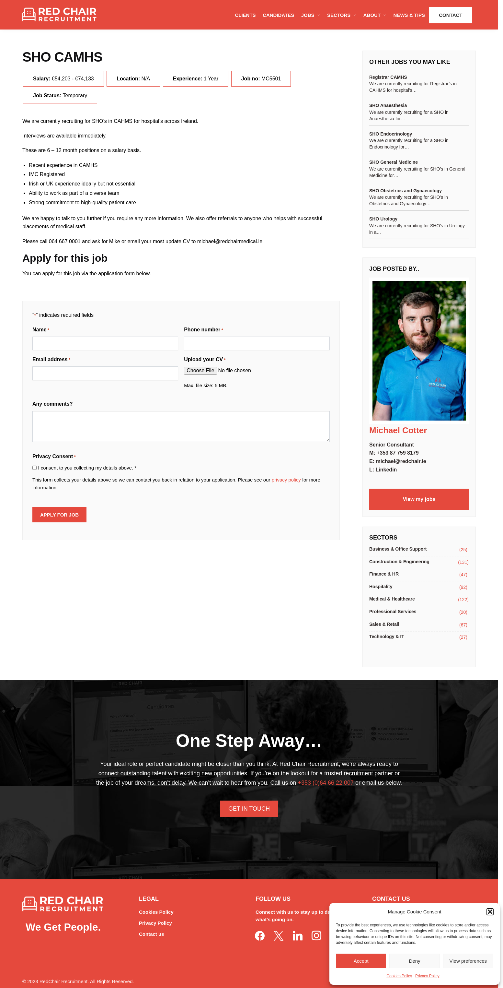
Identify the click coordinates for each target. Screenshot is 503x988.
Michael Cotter (398, 430)
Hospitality (381, 586)
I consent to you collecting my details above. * (87, 467)
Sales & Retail (384, 624)
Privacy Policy (427, 976)
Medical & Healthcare (392, 598)
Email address (51, 359)
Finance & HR (384, 574)
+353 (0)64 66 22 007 (326, 783)
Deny (414, 961)
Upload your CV (204, 359)
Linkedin (386, 469)
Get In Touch (249, 808)
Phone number (203, 330)
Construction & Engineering (399, 561)
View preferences (468, 961)
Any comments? (52, 404)
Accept (361, 961)
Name (40, 330)
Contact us (151, 934)
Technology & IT (386, 636)
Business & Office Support (398, 549)
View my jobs (419, 499)
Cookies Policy (399, 976)
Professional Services (393, 611)
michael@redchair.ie (401, 461)
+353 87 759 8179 (397, 453)
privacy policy (286, 479)
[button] (490, 912)
